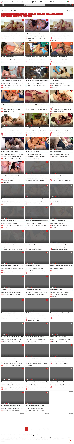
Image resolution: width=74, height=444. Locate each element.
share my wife (63, 201)
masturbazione (29, 361)
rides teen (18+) (36, 130)
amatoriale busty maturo (55, 315)
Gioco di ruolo (34, 249)
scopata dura (35, 292)
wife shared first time (55, 201)
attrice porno (61, 223)
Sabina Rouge (60, 111)
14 (44, 429)
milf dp (41, 83)
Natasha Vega (30, 272)
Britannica (64, 318)
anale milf (60, 107)
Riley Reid (54, 135)
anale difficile (53, 361)
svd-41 (63, 178)
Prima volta (5, 38)
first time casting (42, 339)
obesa (14, 247)
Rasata (53, 61)
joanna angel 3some (6, 154)
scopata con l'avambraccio (59, 268)
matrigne (3, 36)
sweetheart (53, 130)
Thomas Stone (35, 135)
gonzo (62, 130)
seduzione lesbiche (63, 59)
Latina (13, 410)
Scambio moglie (6, 270)
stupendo (19, 292)
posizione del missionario (31, 107)
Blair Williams (54, 227)
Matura (9, 249)
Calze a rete (54, 294)
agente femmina (33, 315)
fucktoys (58, 130)
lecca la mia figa (29, 384)
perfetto (13, 292)
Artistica (36, 38)
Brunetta (5, 132)
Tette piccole (9, 109)
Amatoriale (43, 61)
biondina (44, 154)
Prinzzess (34, 389)
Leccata (33, 61)
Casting (53, 341)
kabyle (21, 83)
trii (10, 292)
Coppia (4, 294)
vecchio (9, 247)
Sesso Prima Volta (59, 13)
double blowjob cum (6, 268)
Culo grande (39, 270)
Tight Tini (54, 40)
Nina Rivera (30, 40)
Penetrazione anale (15, 225)
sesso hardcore (29, 201)
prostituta (4, 339)
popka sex (28, 408)
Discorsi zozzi (15, 85)
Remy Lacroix (11, 389)
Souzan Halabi (6, 87)
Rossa (53, 387)
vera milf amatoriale (61, 361)
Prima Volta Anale (5, 13)
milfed (65, 83)
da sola (56, 223)
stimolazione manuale (42, 178)
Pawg (45, 225)
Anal (4, 225)
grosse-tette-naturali (37, 361)
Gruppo (29, 225)
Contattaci (3, 435)
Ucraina (7, 318)
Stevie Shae (5, 365)
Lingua (62, 38)
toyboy (52, 154)
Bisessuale (17, 204)
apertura (11, 315)
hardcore (35, 339)
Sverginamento (55, 249)
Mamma (10, 38)
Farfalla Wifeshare (6, 182)
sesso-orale (62, 339)
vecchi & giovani (5, 292)
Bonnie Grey (30, 227)
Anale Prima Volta (23, 13)
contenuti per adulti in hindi (31, 178)
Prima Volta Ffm (49, 13)
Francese (29, 61)
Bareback (18, 109)
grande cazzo (4, 408)
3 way (3, 178)
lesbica (12, 107)
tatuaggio (15, 361)
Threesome (54, 204)
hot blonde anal (40, 408)
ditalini (17, 107)
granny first (53, 178)
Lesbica (17, 38)
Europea (66, 180)
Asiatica (39, 204)
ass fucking (67, 384)
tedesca (52, 36)
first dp (14, 384)
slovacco (39, 315)
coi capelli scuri (29, 268)
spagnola (64, 247)
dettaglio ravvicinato (12, 408)
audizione (68, 339)
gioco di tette (58, 247)
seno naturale (38, 154)
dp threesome (4, 384)
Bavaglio (42, 410)
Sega (65, 204)
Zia (4, 318)
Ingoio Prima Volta (27, 16)
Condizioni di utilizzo (12, 435)
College (29, 249)
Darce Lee (30, 135)
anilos (54, 292)
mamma (35, 247)
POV (19, 180)
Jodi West (54, 64)
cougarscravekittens (9, 59)
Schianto (68, 132)
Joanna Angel (18, 158)
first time (32, 83)
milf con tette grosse (17, 36)
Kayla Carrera (59, 135)
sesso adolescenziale (38, 201)
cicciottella (19, 247)
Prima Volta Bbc (41, 13)
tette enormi (41, 268)
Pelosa (4, 156)
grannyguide (57, 154)
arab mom (16, 83)
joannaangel (13, 154)
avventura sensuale (18, 315)
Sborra (29, 204)
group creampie (38, 223)
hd (51, 292)
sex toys (16, 59)
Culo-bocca (30, 180)
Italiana (14, 132)
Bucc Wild (5, 227)
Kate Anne (30, 365)
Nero (53, 156)
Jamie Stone (11, 365)
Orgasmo (41, 38)
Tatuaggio (14, 156)
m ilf (44, 201)
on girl (20, 59)
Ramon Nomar (18, 389)
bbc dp (27, 83)
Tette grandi (67, 38)
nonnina (40, 292)
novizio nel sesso (5, 315)
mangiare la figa (54, 107)
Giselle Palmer (12, 158)
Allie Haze (10, 135)
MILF (53, 85)
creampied (13, 178)
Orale (63, 341)
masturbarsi (66, 292)
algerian (3, 83)
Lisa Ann (5, 135)
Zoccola (20, 341)
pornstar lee (53, 83)
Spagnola (61, 249)
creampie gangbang (30, 223)
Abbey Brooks (17, 365)
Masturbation (34, 204)
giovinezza (43, 107)
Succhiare (45, 109)
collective (21, 268)
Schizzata (11, 363)
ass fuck (3, 223)
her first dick (28, 130)
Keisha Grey (15, 135)
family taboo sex (10, 83)
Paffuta (53, 180)
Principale (3, 7)
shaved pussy (4, 361)
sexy (3, 59)
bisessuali (4, 201)
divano (57, 339)
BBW (70, 156)
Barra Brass (30, 320)
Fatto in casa (11, 204)
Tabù (20, 85)
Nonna (70, 180)
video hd (40, 247)
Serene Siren (54, 111)
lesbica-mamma (67, 36)
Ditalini (64, 61)
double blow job (14, 268)
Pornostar (57, 85)
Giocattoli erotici (63, 109)
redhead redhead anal (55, 384)
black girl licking (29, 36)
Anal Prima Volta (32, 13)
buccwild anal (9, 223)
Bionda (29, 85)
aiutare (27, 247)
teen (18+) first (43, 130)
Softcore (67, 225)
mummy (37, 83)
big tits (66, 130)
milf (38, 107)
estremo (67, 154)
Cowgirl (29, 410)
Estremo (66, 156)
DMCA (20, 435)
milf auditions (59, 83)
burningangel (20, 154)
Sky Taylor (54, 296)
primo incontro (10, 339)
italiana (9, 130)
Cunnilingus (40, 109)
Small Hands (5, 158)
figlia (31, 247)
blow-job (7, 178)
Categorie (9, 7)
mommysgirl (4, 130)
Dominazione (58, 341)
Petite (53, 38)
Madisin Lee (54, 87)
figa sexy (36, 384)
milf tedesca (9, 36)
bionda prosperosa (11, 201)
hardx (10, 384)
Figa (14, 38)
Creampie (38, 61)
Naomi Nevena (36, 320)
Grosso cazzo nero (40, 85)
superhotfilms (43, 36)
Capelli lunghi (36, 180)
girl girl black (36, 36)
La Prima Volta (14, 13)
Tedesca (56, 156)
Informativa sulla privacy (29, 435)
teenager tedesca (58, 36)
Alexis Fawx (5, 389)
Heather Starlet (60, 64)
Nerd (19, 294)
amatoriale (18, 201)
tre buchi (52, 339)
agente (44, 315)
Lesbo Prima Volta (17, 16)
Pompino (44, 132)
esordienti (52, 247)
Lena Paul (30, 389)
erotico (52, 223)
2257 (37, 435)
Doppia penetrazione (13, 387)
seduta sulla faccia (16, 130)
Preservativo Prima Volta (6, 16)
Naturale (54, 132)
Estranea (16, 341)
